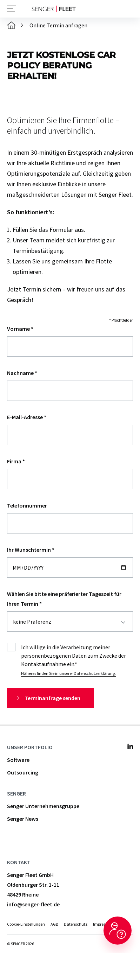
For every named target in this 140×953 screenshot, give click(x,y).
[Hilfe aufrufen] (118, 931)
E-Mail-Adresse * (26, 417)
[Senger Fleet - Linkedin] (130, 746)
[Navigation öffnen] (11, 9)
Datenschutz (75, 924)
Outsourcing (22, 772)
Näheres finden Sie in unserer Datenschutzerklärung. (68, 673)
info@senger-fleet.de (33, 904)
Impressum (103, 924)
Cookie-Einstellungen (26, 924)
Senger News (22, 818)
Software (18, 759)
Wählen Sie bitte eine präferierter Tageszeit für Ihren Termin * (64, 598)
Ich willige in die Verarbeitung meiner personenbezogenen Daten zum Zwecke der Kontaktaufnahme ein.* (73, 655)
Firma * (16, 461)
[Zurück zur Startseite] (54, 9)
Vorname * (20, 328)
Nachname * (22, 372)
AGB (54, 924)
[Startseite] (11, 25)
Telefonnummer (27, 505)
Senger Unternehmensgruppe (43, 806)
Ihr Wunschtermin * (30, 549)
